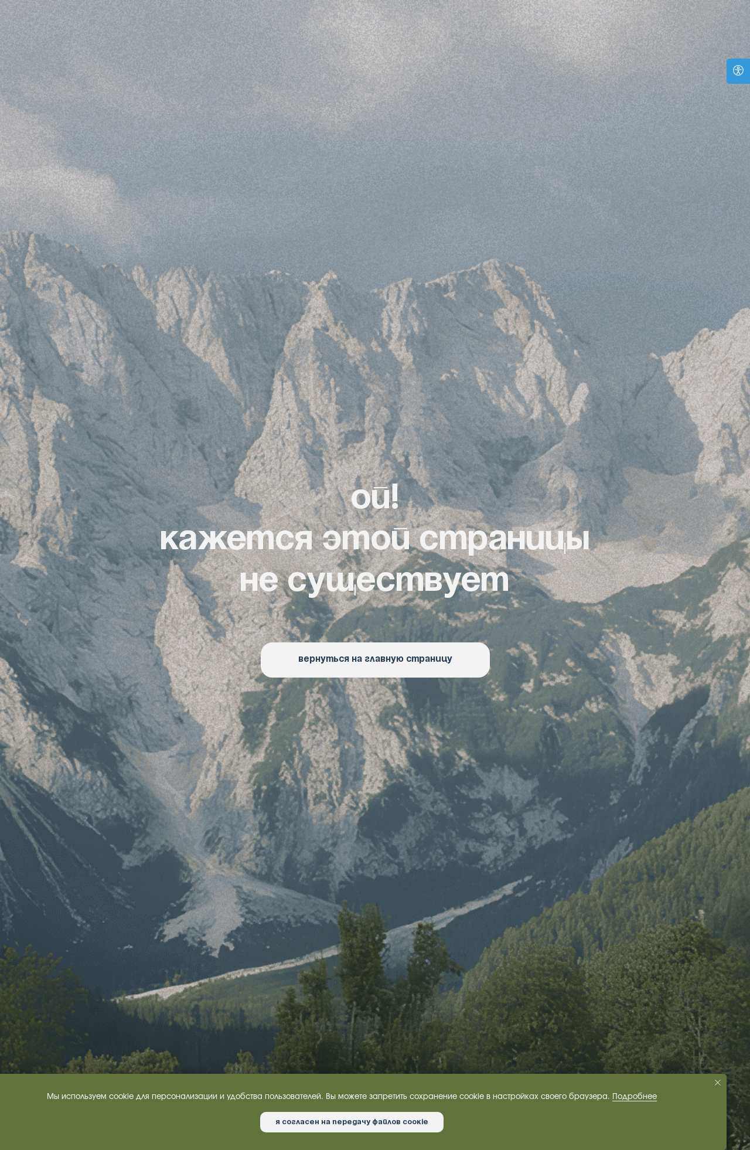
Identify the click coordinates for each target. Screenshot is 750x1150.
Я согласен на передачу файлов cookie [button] (351, 1122)
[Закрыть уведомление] (718, 1082)
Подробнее (634, 1097)
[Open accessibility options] (738, 71)
